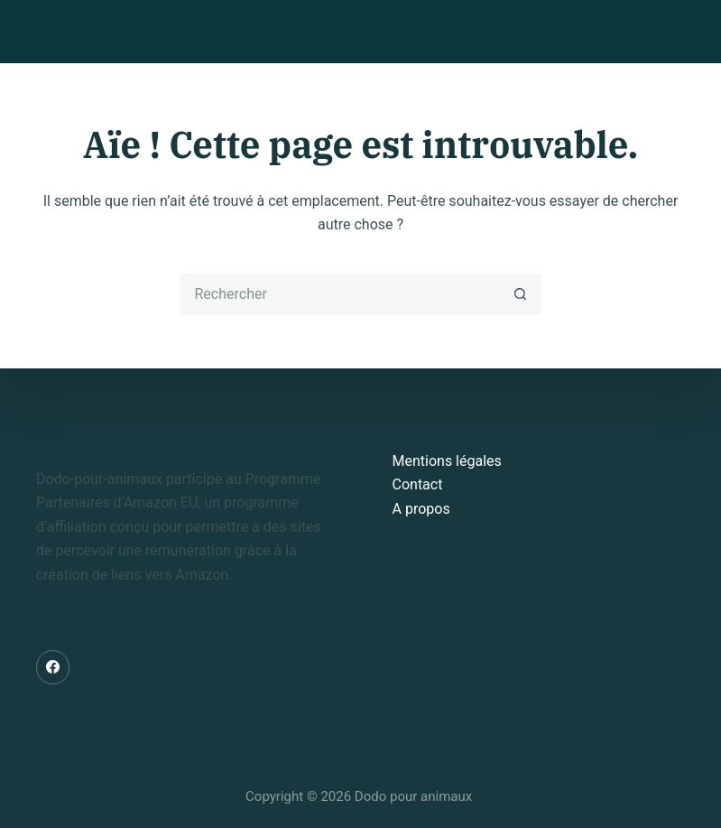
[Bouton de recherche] (521, 294)
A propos (421, 508)
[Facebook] (53, 667)
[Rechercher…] (340, 294)
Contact (418, 484)
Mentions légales (447, 461)
